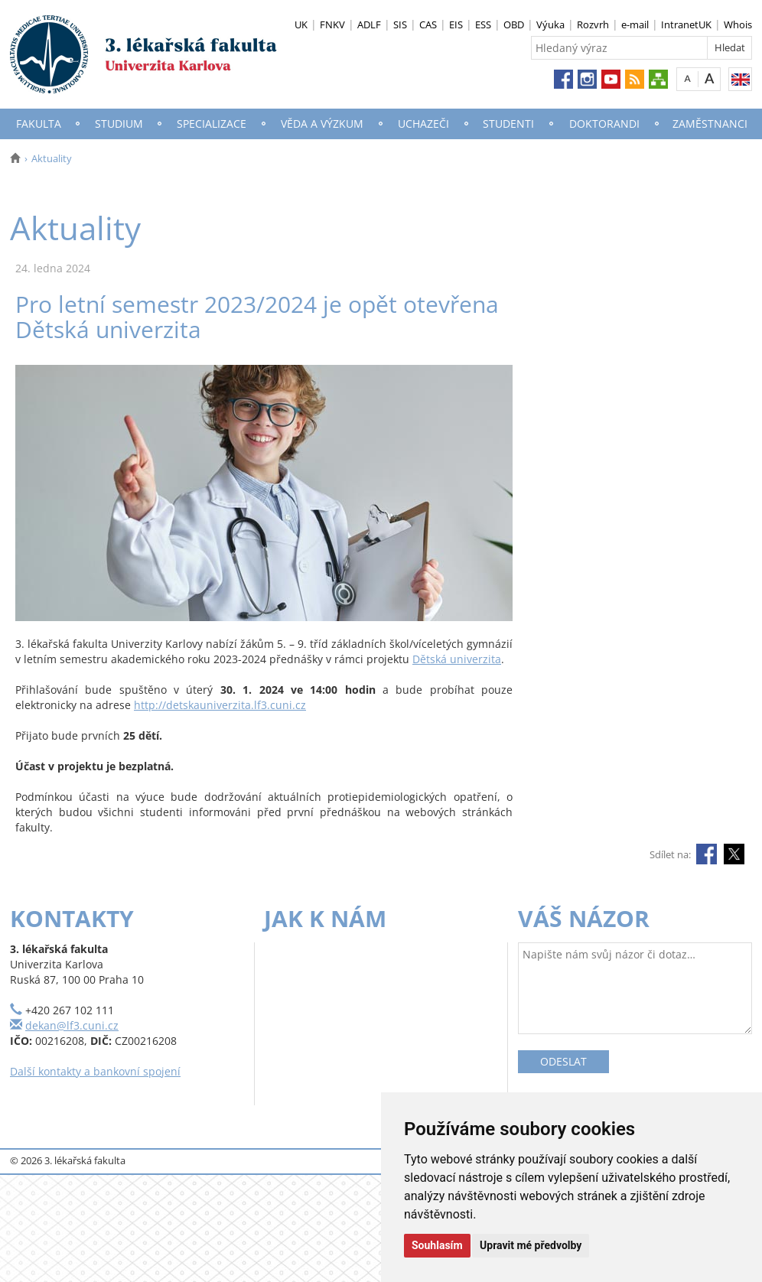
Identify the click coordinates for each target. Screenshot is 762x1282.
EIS (456, 24)
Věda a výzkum (322, 123)
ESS (483, 24)
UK (301, 24)
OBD (513, 24)
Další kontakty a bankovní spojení (95, 1071)
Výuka (550, 24)
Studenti (508, 123)
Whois (738, 24)
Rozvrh (593, 24)
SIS (400, 24)
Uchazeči (423, 123)
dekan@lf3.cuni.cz (72, 1025)
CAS (428, 24)
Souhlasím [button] (437, 1245)
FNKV (332, 24)
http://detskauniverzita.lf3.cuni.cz (220, 705)
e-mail (635, 24)
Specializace (211, 123)
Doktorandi (604, 123)
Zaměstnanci (709, 123)
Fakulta (38, 123)
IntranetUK (686, 24)
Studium (119, 123)
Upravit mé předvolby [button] (530, 1245)
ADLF (369, 24)
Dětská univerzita (456, 659)
